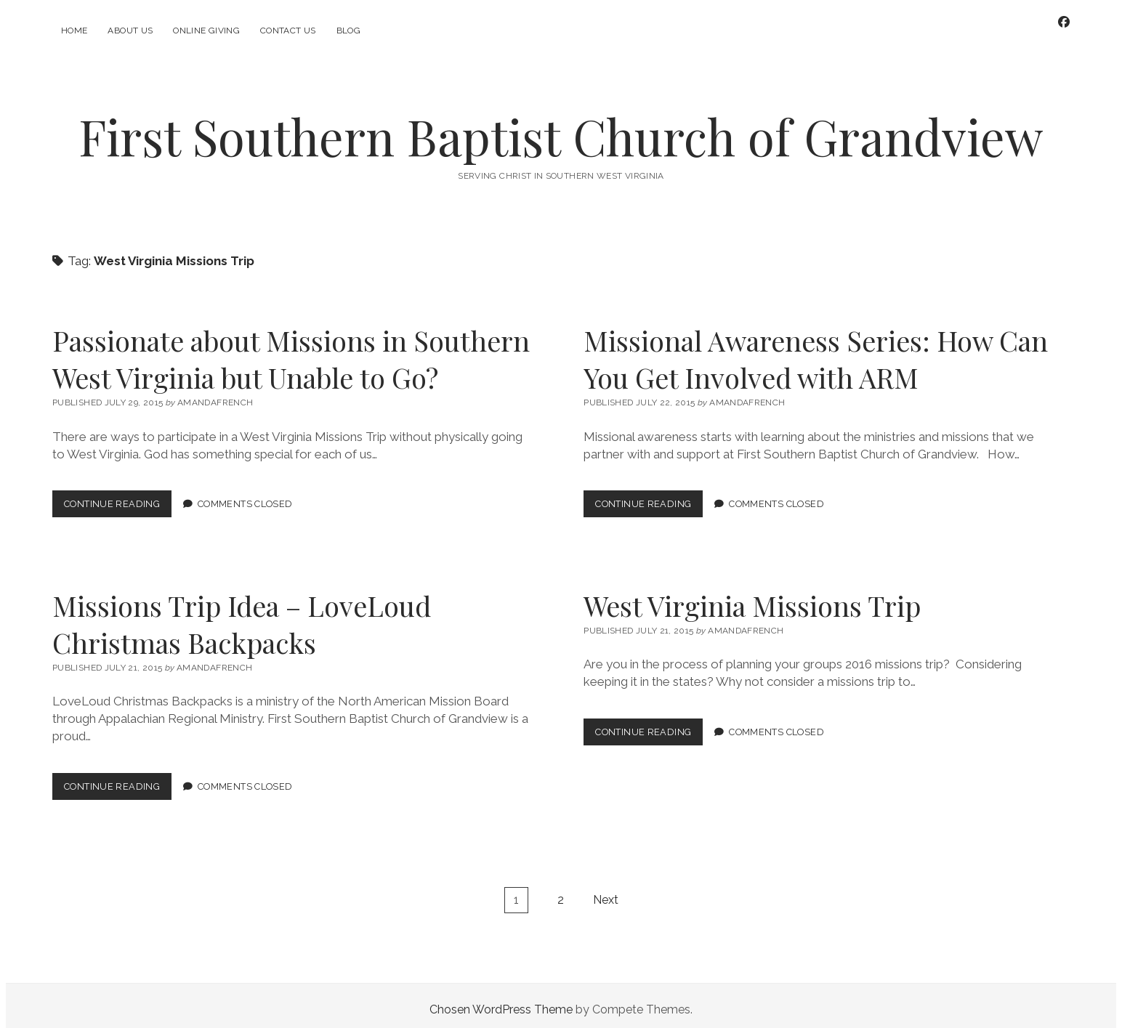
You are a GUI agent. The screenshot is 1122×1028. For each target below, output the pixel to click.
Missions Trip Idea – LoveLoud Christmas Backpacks (241, 616)
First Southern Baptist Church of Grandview (561, 128)
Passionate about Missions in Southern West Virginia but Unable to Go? (291, 351)
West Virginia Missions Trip (752, 597)
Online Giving (206, 30)
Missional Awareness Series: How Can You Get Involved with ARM (816, 351)
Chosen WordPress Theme (501, 1001)
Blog (348, 30)
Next (605, 892)
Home (74, 30)
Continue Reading (117, 498)
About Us (130, 30)
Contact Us (288, 30)
